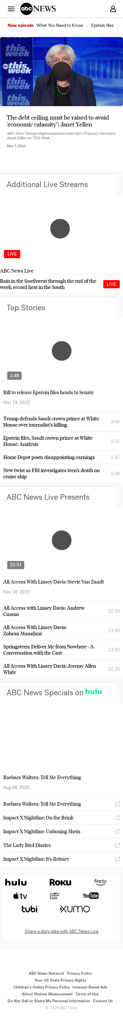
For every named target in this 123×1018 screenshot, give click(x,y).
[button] (11, 8)
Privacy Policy (79, 973)
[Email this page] (43, 150)
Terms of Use (86, 994)
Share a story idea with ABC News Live (61, 931)
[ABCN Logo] (38, 9)
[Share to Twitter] (25, 150)
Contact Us (103, 1001)
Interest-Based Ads (89, 987)
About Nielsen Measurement (47, 994)
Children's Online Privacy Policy (41, 987)
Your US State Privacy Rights (60, 980)
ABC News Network (46, 973)
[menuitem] (59, 25)
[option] (49, 26)
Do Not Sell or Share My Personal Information (49, 1001)
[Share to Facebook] (8, 150)
